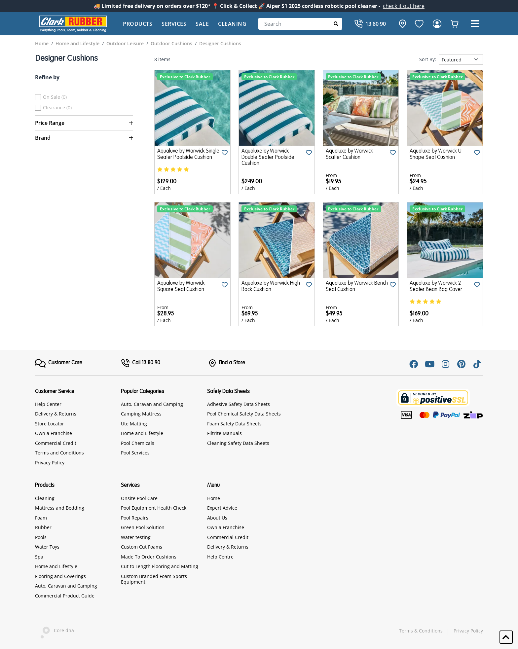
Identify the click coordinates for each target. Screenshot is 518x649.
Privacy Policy (49, 462)
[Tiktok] (477, 364)
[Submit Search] (336, 23)
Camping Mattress (141, 414)
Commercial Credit (55, 443)
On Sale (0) (55, 97)
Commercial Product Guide (64, 596)
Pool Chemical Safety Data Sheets (244, 414)
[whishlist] (454, 23)
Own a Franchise (53, 433)
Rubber (43, 527)
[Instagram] (445, 364)
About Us (217, 518)
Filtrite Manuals (224, 433)
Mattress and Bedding (59, 508)
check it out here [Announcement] (404, 6)
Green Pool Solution (143, 527)
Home (213, 498)
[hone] (400, 23)
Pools (41, 537)
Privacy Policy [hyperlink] (468, 631)
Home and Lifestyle (142, 433)
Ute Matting (134, 423)
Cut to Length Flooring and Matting (159, 566)
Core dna (54, 631)
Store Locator (49, 423)
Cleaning (232, 23)
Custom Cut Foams (141, 547)
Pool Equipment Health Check (153, 508)
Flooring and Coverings (60, 576)
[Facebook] (414, 364)
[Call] (370, 23)
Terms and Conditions (59, 453)
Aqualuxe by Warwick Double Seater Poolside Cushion (267, 157)
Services (174, 23)
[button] (475, 24)
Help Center (48, 404)
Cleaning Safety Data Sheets (238, 443)
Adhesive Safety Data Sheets (238, 404)
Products (137, 23)
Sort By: (427, 59)
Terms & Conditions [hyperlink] (421, 631)
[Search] (300, 24)
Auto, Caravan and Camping (152, 404)
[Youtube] (429, 364)
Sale (202, 23)
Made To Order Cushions (148, 557)
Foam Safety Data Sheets (234, 423)
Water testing (136, 537)
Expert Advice (222, 508)
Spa (39, 557)
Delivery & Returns (55, 414)
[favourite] (419, 24)
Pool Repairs (134, 518)
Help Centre (220, 557)
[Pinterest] (461, 364)
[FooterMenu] (58, 363)
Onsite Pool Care (139, 498)
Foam (41, 518)
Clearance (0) (57, 108)
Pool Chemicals (137, 443)
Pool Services (135, 453)
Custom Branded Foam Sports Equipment (154, 579)
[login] (437, 24)
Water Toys (47, 547)
